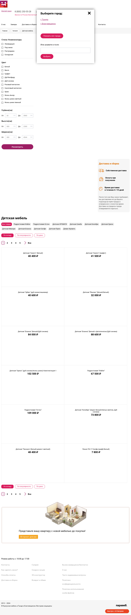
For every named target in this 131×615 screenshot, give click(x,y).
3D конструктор (38, 575)
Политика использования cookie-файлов (73, 591)
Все (29, 243)
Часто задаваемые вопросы (74, 575)
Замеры (14, 24)
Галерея (35, 565)
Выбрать (47, 56)
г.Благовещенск (48, 23)
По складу (7, 235)
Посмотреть (17, 147)
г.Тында (44, 19)
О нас (3, 24)
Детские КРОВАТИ (60, 224)
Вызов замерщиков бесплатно (75, 565)
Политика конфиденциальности (71, 582)
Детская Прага (54, 229)
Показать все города (51, 36)
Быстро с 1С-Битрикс (115, 611)
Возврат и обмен (39, 580)
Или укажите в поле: (50, 45)
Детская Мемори (8, 229)
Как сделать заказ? (9, 570)
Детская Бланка (24, 229)
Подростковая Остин (41, 224)
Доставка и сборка (29, 24)
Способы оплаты (8, 575)
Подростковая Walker (22, 224)
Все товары (6, 224)
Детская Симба (76, 224)
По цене (39, 235)
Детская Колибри (91, 224)
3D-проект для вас (28, 537)
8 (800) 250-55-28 (23, 11)
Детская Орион (107, 224)
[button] (3, 4)
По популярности (24, 235)
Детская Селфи (40, 229)
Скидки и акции (38, 570)
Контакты (102, 24)
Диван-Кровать (69, 229)
